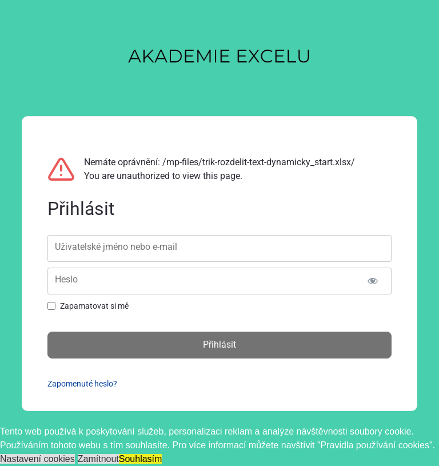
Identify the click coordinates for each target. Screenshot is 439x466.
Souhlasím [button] (140, 459)
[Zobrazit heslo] (373, 281)
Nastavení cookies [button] (37, 459)
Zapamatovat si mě (94, 305)
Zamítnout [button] (98, 459)
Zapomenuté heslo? (82, 383)
